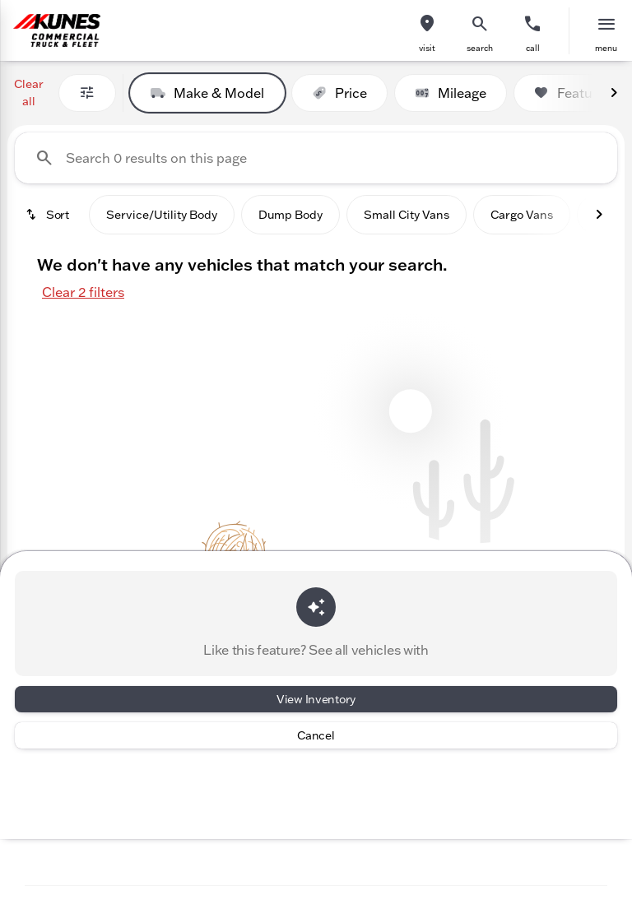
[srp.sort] (48, 215)
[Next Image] (614, 93)
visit (427, 48)
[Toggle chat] (503, 852)
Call (533, 48)
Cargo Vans (521, 214)
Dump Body (290, 214)
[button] (427, 30)
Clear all (29, 92)
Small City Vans (406, 214)
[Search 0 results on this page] (316, 158)
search (480, 48)
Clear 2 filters (83, 292)
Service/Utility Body (161, 214)
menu (606, 48)
